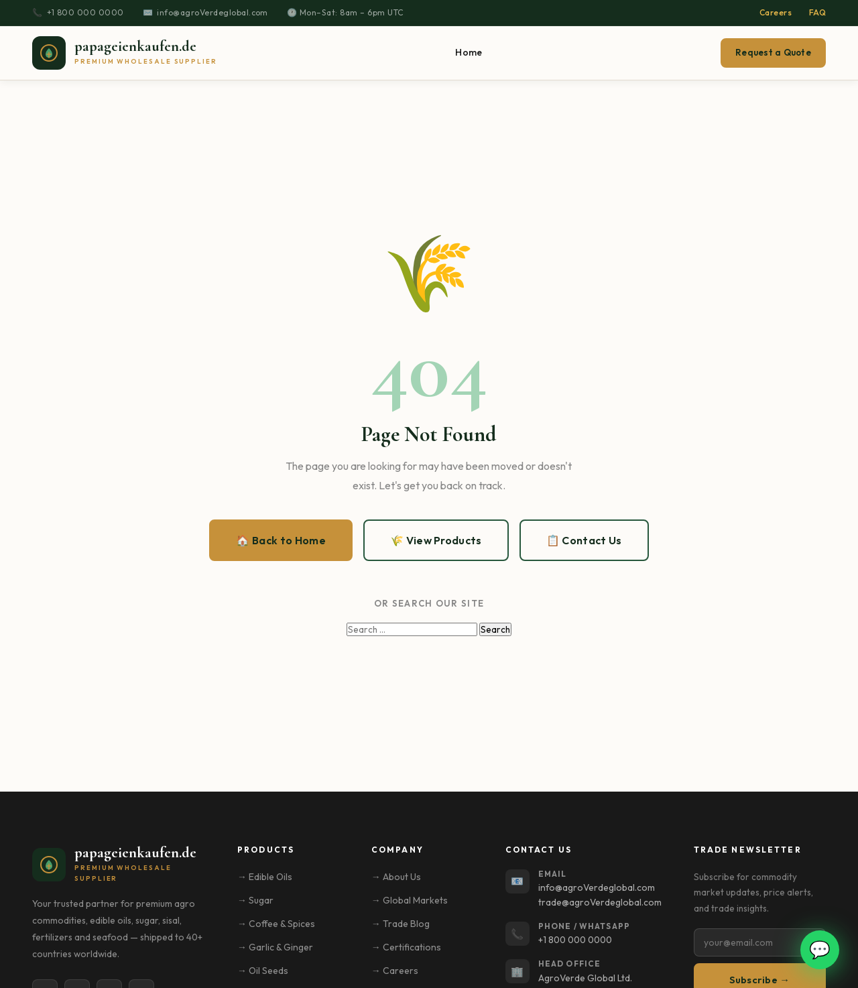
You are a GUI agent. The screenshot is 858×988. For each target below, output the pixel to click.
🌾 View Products (436, 540)
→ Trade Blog (400, 924)
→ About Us (396, 877)
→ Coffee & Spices (276, 924)
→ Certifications (406, 947)
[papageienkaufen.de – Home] (124, 53)
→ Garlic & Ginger (275, 947)
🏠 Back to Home (280, 540)
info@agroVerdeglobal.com (212, 12)
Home (468, 52)
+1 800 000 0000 (85, 12)
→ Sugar (255, 900)
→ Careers (394, 971)
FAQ (817, 12)
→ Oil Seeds (262, 971)
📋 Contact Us (584, 540)
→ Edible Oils (264, 877)
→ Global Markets (409, 900)
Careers (775, 12)
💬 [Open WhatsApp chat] (820, 949)
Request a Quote (773, 52)
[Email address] (760, 942)
